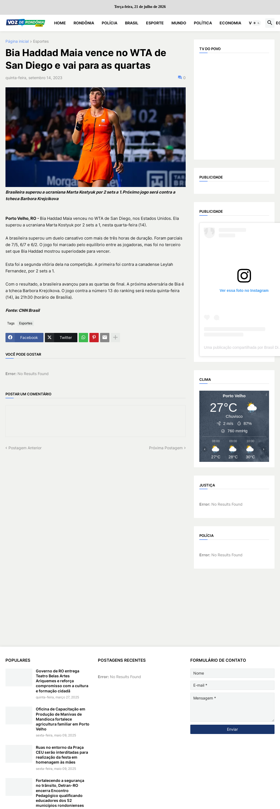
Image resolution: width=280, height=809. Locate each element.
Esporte (155, 23)
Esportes (41, 41)
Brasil (131, 23)
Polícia (109, 23)
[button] (256, 23)
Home (60, 23)
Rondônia (84, 23)
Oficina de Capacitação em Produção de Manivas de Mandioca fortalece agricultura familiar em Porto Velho (62, 719)
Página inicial (17, 41)
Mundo (178, 23)
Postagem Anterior (25, 447)
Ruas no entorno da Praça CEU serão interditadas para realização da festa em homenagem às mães (62, 755)
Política (203, 23)
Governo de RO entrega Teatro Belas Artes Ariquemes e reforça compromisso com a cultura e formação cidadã (62, 681)
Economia (230, 23)
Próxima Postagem (166, 447)
